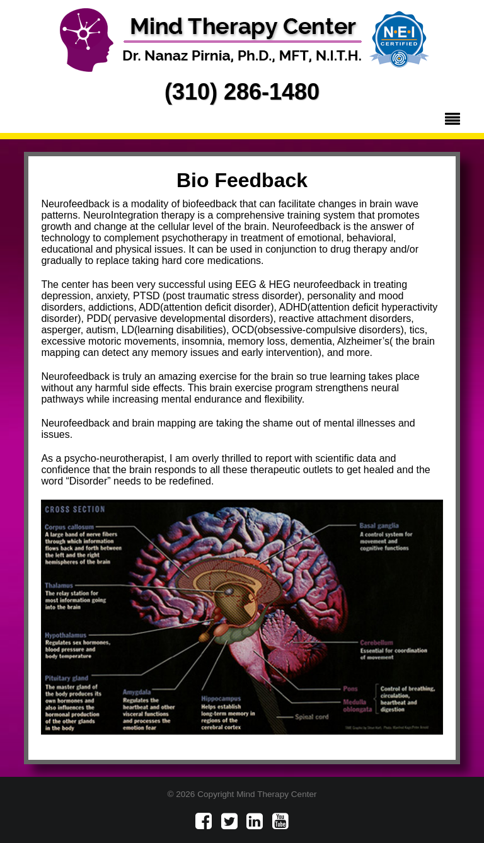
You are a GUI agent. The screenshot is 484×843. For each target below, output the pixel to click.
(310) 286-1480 (242, 92)
